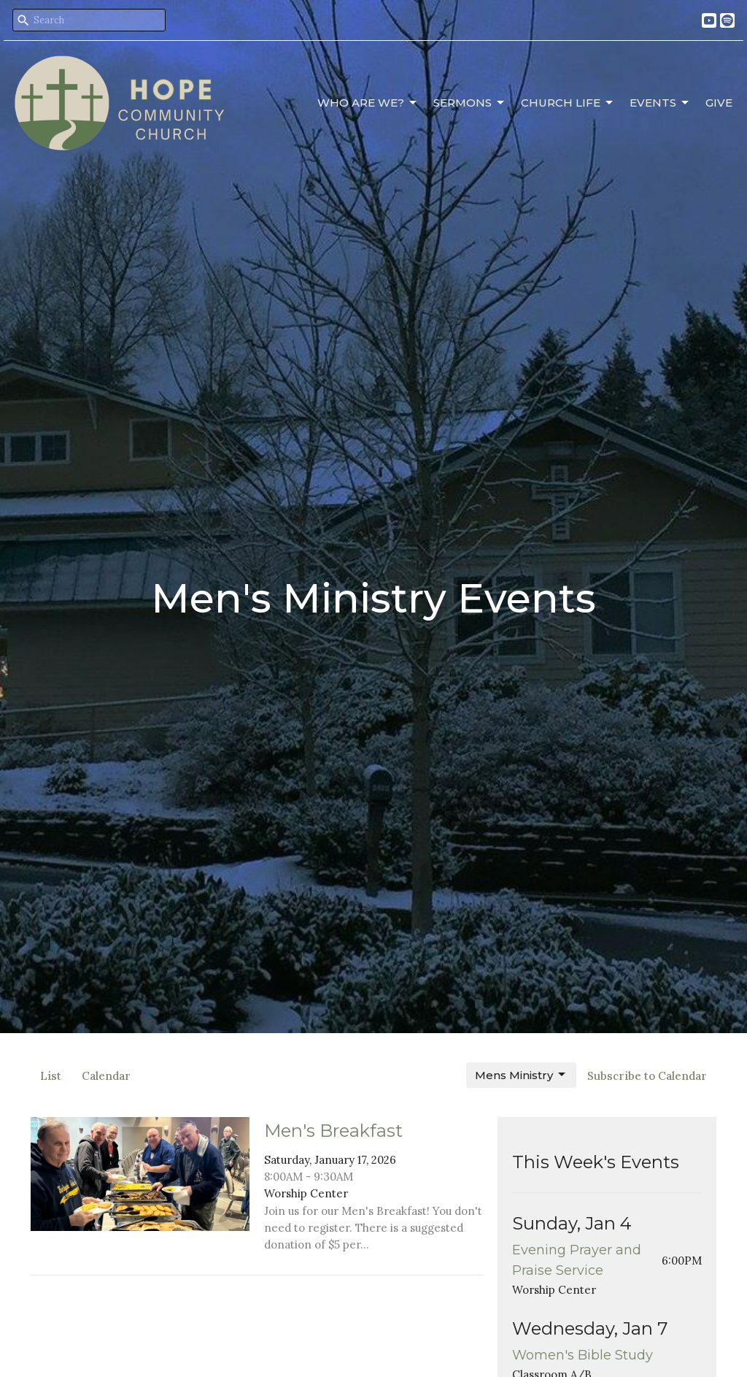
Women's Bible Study (582, 1355)
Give (718, 103)
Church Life (568, 103)
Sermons (469, 103)
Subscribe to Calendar (647, 1076)
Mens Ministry (521, 1074)
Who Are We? (368, 103)
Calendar (106, 1076)
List (50, 1076)
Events (660, 103)
